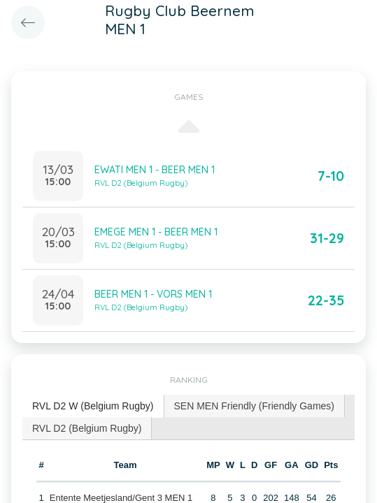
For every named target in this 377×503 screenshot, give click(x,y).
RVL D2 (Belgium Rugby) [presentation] (86, 428)
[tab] (93, 406)
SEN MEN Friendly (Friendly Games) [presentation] (254, 405)
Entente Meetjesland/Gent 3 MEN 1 (121, 498)
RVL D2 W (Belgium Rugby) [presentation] (93, 405)
